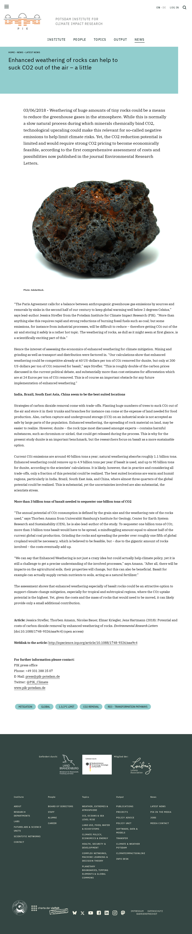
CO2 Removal (91, 706)
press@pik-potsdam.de (43, 676)
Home (11, 52)
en (158, 7)
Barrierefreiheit (146, 913)
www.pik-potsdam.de (29, 688)
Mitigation (25, 706)
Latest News (33, 52)
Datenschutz (155, 911)
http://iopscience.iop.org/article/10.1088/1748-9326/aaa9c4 (92, 643)
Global (45, 706)
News (20, 52)
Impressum (137, 911)
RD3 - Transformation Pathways (127, 706)
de (164, 7)
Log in (174, 7)
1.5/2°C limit (66, 706)
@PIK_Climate (37, 682)
